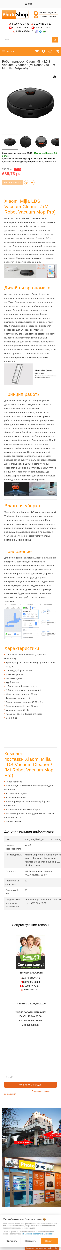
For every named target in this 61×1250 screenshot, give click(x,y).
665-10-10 (43, 24)
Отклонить (11, 1241)
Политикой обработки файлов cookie (38, 1234)
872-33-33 (20, 27)
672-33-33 (20, 24)
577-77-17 (43, 27)
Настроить (30, 1241)
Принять (49, 1241)
